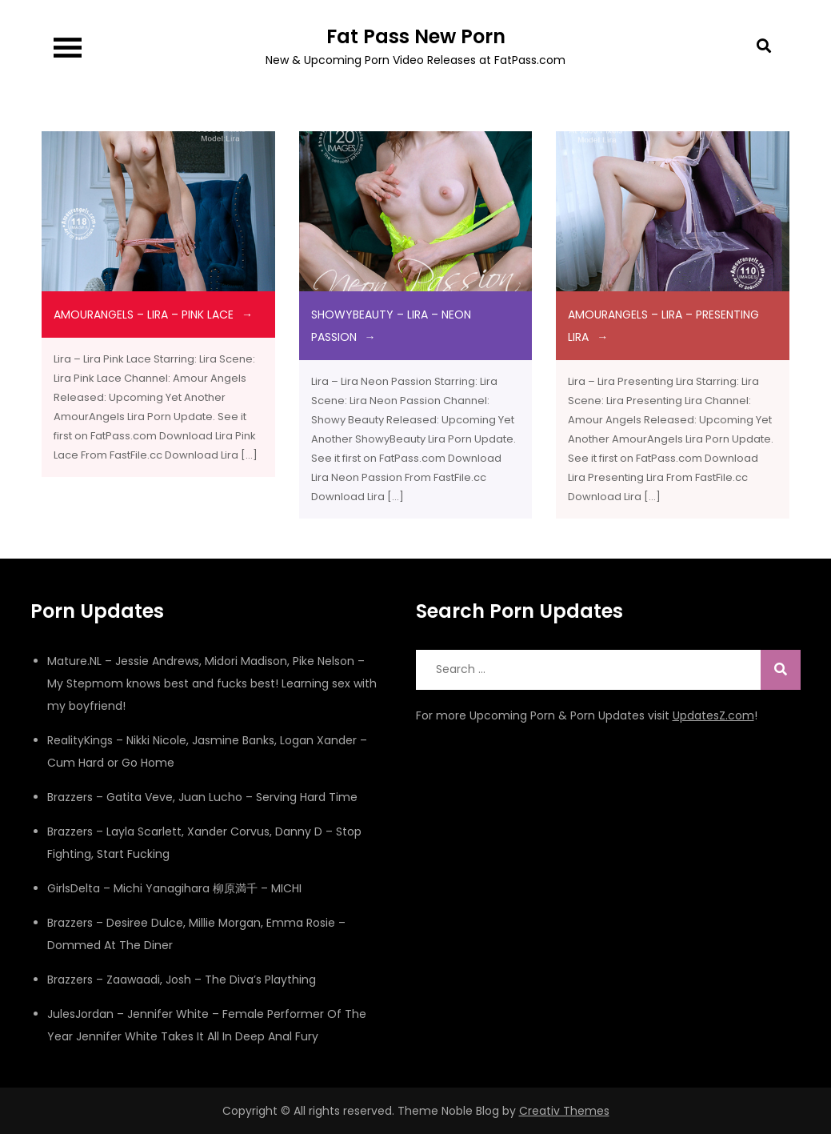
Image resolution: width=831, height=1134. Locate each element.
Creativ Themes (564, 1111)
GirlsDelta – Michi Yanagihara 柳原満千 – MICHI (174, 888)
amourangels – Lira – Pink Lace (144, 315)
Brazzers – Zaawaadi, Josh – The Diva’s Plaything (181, 980)
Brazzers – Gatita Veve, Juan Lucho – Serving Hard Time (202, 797)
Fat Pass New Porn (415, 36)
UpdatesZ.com (713, 715)
